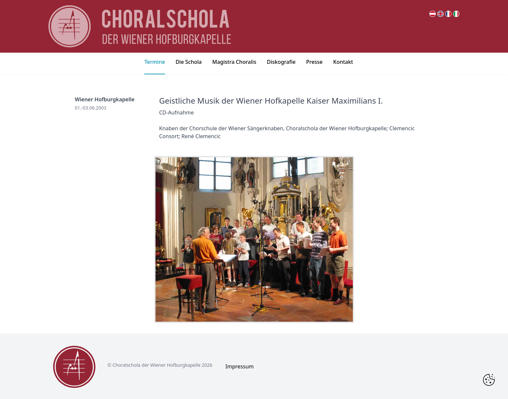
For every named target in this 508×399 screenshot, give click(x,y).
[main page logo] (139, 26)
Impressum (239, 366)
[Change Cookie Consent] (489, 380)
